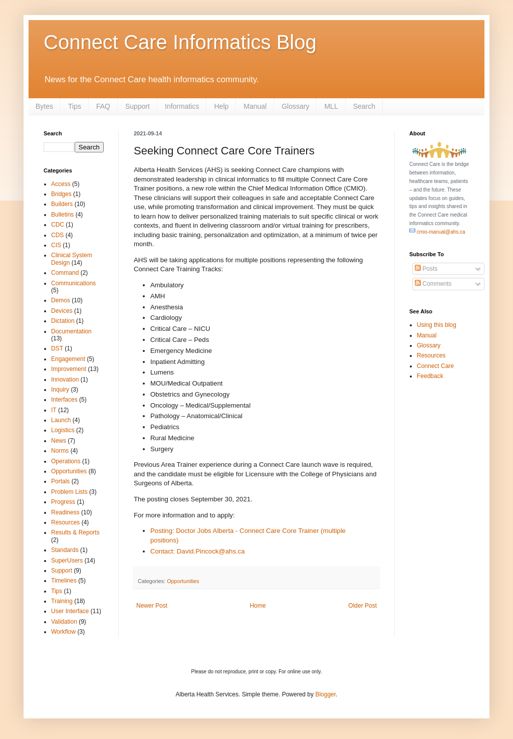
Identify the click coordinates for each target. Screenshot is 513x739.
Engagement (68, 358)
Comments (433, 283)
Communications (73, 283)
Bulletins (62, 214)
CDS (57, 235)
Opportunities (183, 581)
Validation (64, 621)
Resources (65, 522)
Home (258, 605)
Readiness (65, 512)
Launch (61, 420)
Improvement (68, 369)
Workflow (63, 631)
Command (65, 272)
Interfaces (64, 399)
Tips (74, 106)
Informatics (182, 106)
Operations (66, 461)
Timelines (64, 580)
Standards (65, 549)
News (58, 440)
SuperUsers (67, 560)
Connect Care (435, 366)
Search (364, 106)
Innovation (65, 379)
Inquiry (60, 389)
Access (61, 184)
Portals (60, 481)
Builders (62, 204)
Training (62, 601)
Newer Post (151, 605)
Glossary (295, 106)
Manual (255, 106)
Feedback (430, 376)
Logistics (63, 430)
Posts (426, 268)
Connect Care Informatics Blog (180, 42)
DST (57, 348)
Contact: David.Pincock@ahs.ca (197, 551)
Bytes (44, 106)
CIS (56, 245)
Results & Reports (75, 532)
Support (137, 106)
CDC (57, 224)
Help (221, 106)
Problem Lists (69, 491)
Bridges (61, 194)
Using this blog (436, 324)
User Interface (70, 611)
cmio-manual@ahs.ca (437, 232)
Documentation (71, 331)
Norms (60, 450)
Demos (60, 300)
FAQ (103, 106)
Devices (62, 310)
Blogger (325, 694)
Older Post (362, 605)
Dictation (63, 320)
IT (54, 410)
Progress (63, 501)
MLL (331, 106)
